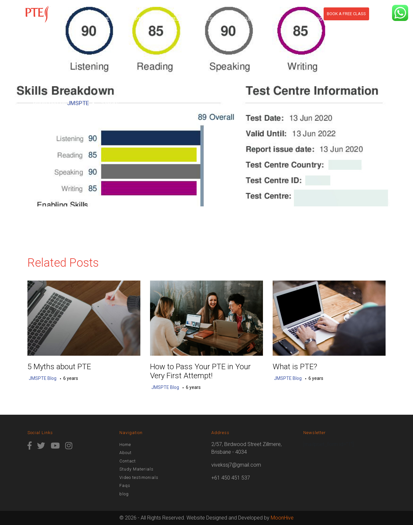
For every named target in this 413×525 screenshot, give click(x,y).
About (122, 19)
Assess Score (214, 19)
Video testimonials (138, 477)
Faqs (124, 485)
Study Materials (260, 19)
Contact (295, 19)
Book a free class (346, 13)
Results (180, 19)
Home (103, 19)
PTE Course (148, 19)
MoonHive (282, 518)
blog (316, 19)
